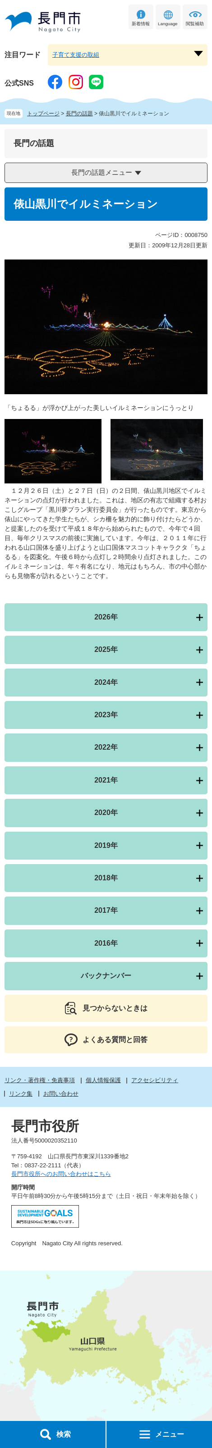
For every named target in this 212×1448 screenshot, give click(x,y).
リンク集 (20, 1093)
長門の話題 (79, 113)
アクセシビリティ (154, 1080)
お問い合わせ (60, 1093)
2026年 (106, 617)
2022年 (106, 747)
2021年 (106, 780)
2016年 (106, 943)
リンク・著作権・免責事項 (40, 1080)
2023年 (106, 715)
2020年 (106, 812)
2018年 (106, 878)
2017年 (106, 910)
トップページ (43, 113)
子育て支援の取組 (75, 54)
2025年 (106, 649)
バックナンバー (106, 975)
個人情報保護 (103, 1080)
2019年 (106, 845)
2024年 (106, 682)
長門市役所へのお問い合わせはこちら (61, 1173)
